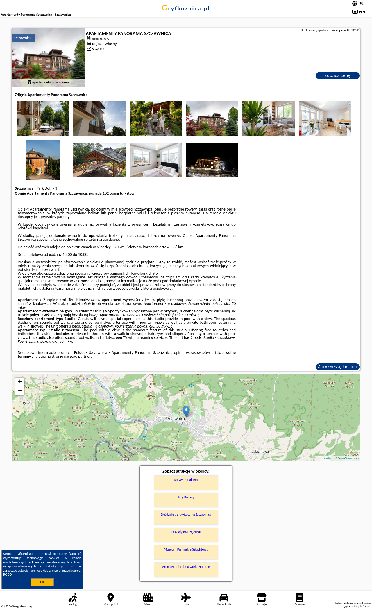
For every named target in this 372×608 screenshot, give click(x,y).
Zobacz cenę (338, 75)
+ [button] (20, 382)
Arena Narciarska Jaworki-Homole (186, 567)
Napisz (367, 606)
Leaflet (327, 458)
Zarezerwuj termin (337, 366)
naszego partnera (78, 356)
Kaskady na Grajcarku (186, 532)
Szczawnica (22, 37)
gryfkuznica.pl (186, 8)
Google (75, 554)
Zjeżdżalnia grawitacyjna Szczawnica (186, 514)
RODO (7, 575)
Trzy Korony (186, 497)
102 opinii (111, 193)
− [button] (20, 390)
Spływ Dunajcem (186, 480)
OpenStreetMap (348, 458)
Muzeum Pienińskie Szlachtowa (186, 549)
